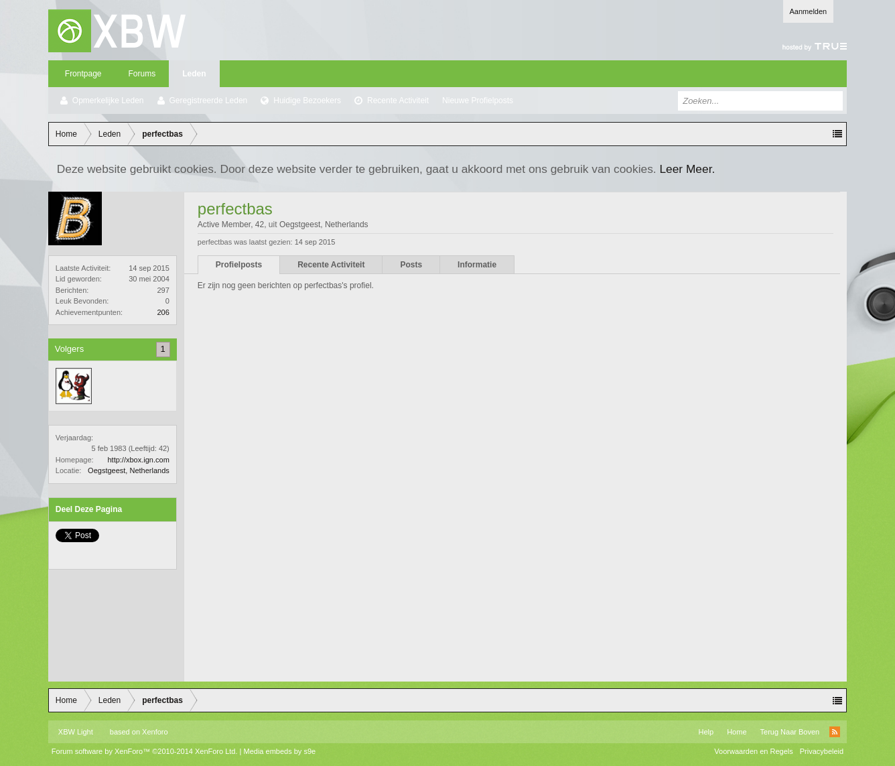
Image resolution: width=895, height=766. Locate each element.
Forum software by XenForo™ (145, 751)
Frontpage (83, 73)
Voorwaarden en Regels (753, 751)
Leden (194, 73)
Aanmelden (808, 11)
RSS (834, 731)
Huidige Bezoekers (307, 100)
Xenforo (155, 732)
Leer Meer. (687, 169)
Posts (411, 264)
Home (736, 732)
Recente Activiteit (398, 100)
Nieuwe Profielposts (477, 100)
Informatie (477, 264)
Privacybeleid (821, 751)
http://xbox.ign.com (138, 460)
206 (163, 312)
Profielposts (239, 264)
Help (706, 732)
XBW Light (75, 732)
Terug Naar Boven (790, 732)
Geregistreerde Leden (208, 100)
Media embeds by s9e (280, 751)
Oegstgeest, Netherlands (128, 470)
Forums (142, 73)
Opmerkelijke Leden (108, 100)
